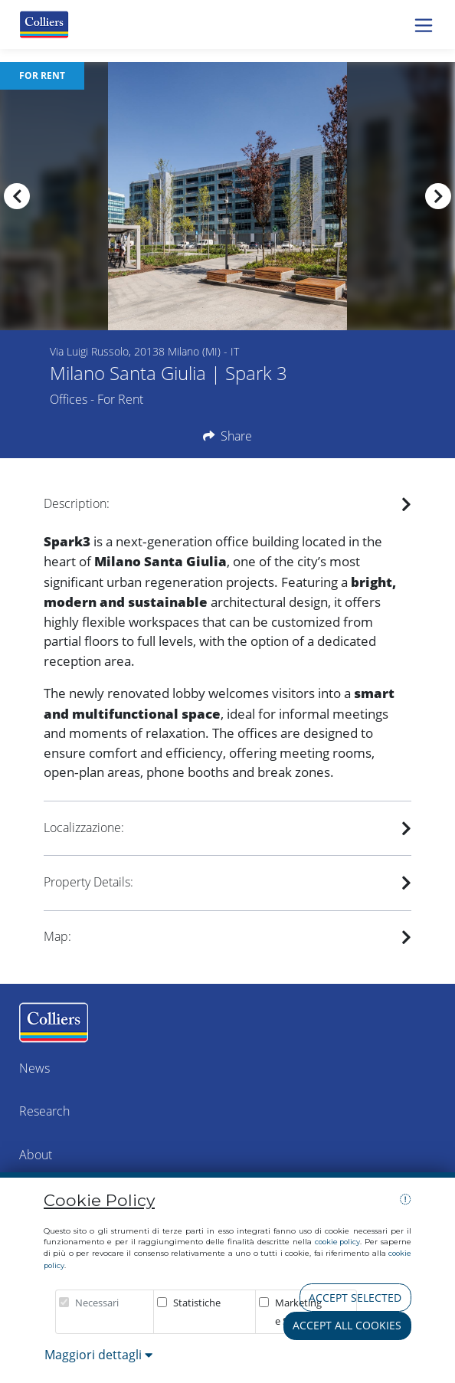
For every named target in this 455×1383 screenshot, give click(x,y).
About (35, 1154)
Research (44, 1111)
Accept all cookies (347, 1325)
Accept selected (355, 1297)
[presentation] (17, 196)
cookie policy (338, 1241)
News (34, 1068)
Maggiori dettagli (98, 1354)
